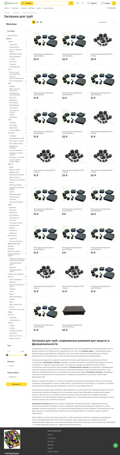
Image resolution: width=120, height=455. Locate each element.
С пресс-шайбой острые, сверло (14, 160)
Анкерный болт (14, 47)
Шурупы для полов (15, 336)
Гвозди (10, 204)
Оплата (38, 8)
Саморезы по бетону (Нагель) (16, 154)
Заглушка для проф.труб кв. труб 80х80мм (101, 210)
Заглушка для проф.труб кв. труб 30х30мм (44, 210)
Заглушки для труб (14, 244)
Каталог (27, 3)
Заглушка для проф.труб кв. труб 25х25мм (44, 94)
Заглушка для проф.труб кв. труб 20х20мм (72, 210)
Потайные (12, 123)
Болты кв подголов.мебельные (16, 77)
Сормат (11, 192)
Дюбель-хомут (14, 172)
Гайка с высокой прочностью (14, 89)
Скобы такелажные (15, 297)
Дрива (11, 167)
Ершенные (12, 210)
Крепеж (16, 13)
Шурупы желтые (14, 338)
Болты (10, 69)
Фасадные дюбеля (15, 194)
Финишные (13, 230)
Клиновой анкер (14, 67)
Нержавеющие (14, 105)
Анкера (10, 41)
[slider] (7, 355)
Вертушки (12, 282)
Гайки (9, 83)
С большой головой (15, 223)
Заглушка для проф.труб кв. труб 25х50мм (101, 248)
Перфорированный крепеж (14, 255)
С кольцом (12, 61)
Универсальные (14, 197)
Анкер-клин (13, 44)
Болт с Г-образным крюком (15, 50)
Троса (11, 302)
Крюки (11, 294)
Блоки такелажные (15, 279)
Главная (7, 13)
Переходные (13, 108)
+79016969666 (111, 8)
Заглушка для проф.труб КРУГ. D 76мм (102, 55)
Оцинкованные (14, 218)
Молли (11, 182)
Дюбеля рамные (14, 177)
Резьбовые (13, 317)
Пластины (12, 267)
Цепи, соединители (15, 304)
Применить (16, 384)
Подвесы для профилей (15, 274)
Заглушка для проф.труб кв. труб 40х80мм (44, 55)
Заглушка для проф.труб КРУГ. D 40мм (45, 171)
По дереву (12, 136)
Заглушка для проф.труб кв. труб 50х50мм (101, 94)
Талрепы (12, 299)
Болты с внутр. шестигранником (14, 73)
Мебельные (13, 212)
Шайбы (10, 312)
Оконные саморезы (15, 150)
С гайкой (12, 59)
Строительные (14, 225)
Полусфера (13, 125)
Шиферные (13, 233)
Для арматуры (12, 235)
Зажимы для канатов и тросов (16, 285)
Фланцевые (13, 117)
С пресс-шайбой (14, 130)
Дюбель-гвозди (14, 169)
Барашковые (13, 128)
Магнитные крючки (14, 251)
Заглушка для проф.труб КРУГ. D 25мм (45, 287)
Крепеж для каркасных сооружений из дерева (17, 259)
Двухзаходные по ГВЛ (16, 138)
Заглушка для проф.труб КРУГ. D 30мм (102, 132)
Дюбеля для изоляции (16, 175)
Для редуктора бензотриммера (14, 94)
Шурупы (10, 323)
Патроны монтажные (16, 202)
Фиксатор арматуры (15, 241)
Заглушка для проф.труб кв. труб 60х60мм (72, 132)
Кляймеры (11, 249)
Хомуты (11, 307)
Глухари (11, 325)
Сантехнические (14, 320)
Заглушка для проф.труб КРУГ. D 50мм (102, 171)
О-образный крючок (16, 331)
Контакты (24, 8)
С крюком (12, 64)
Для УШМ (12, 97)
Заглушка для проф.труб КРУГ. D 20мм (73, 287)
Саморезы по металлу (16, 157)
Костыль (12, 328)
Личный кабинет (48, 8)
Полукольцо (13, 333)
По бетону (12, 199)
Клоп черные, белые (16, 143)
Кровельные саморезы (13, 147)
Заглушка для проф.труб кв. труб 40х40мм (72, 94)
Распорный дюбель (15, 185)
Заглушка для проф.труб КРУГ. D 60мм (73, 171)
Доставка (32, 8)
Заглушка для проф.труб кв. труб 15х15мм (72, 248)
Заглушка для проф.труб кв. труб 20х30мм (101, 287)
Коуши (11, 291)
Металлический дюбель (17, 180)
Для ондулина (14, 215)
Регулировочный (14, 56)
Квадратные (13, 100)
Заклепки (11, 246)
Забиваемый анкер (15, 54)
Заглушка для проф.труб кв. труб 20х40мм (44, 132)
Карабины (12, 289)
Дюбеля (10, 164)
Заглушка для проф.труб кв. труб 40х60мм (44, 248)
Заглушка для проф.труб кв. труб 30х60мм (72, 55)
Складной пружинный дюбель (16, 188)
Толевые (12, 228)
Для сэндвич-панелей (16, 141)
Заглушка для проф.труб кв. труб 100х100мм (72, 326)
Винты (10, 120)
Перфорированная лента (15, 264)
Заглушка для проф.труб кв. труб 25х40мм (44, 326)
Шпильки (11, 314)
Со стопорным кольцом (14, 111)
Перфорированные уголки (15, 270)
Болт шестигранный (15, 81)
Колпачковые (13, 102)
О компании (15, 8)
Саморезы (11, 133)
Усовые (11, 115)
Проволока (13, 238)
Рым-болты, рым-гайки (17, 309)
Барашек (12, 86)
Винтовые (12, 207)
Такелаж (10, 277)
